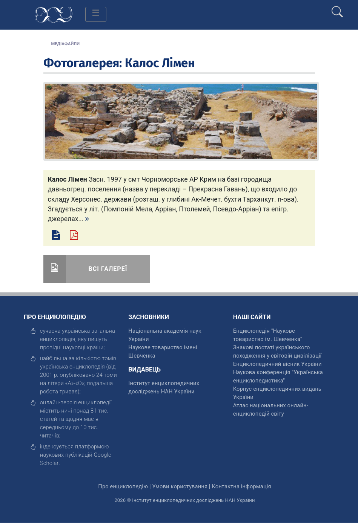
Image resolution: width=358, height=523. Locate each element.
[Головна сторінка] (53, 14)
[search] (337, 8)
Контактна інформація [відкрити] (241, 486)
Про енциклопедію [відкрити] (123, 486)
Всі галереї (108, 268)
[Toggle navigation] (95, 14)
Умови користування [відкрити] (179, 486)
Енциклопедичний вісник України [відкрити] (277, 364)
